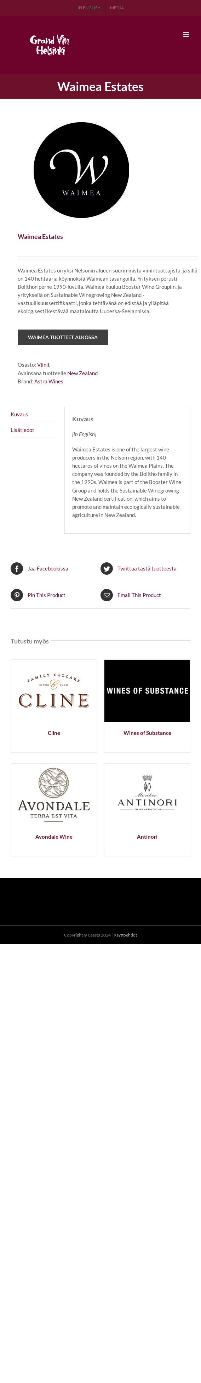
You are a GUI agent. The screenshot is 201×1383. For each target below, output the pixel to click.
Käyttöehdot (125, 935)
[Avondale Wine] (54, 767)
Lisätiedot (22, 430)
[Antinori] (147, 767)
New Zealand (82, 373)
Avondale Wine (54, 836)
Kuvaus (19, 414)
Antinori (147, 836)
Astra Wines (48, 381)
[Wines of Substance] (147, 663)
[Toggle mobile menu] (186, 34)
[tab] (34, 414)
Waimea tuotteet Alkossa (63, 337)
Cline (54, 733)
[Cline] (54, 663)
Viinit (43, 364)
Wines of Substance (147, 733)
